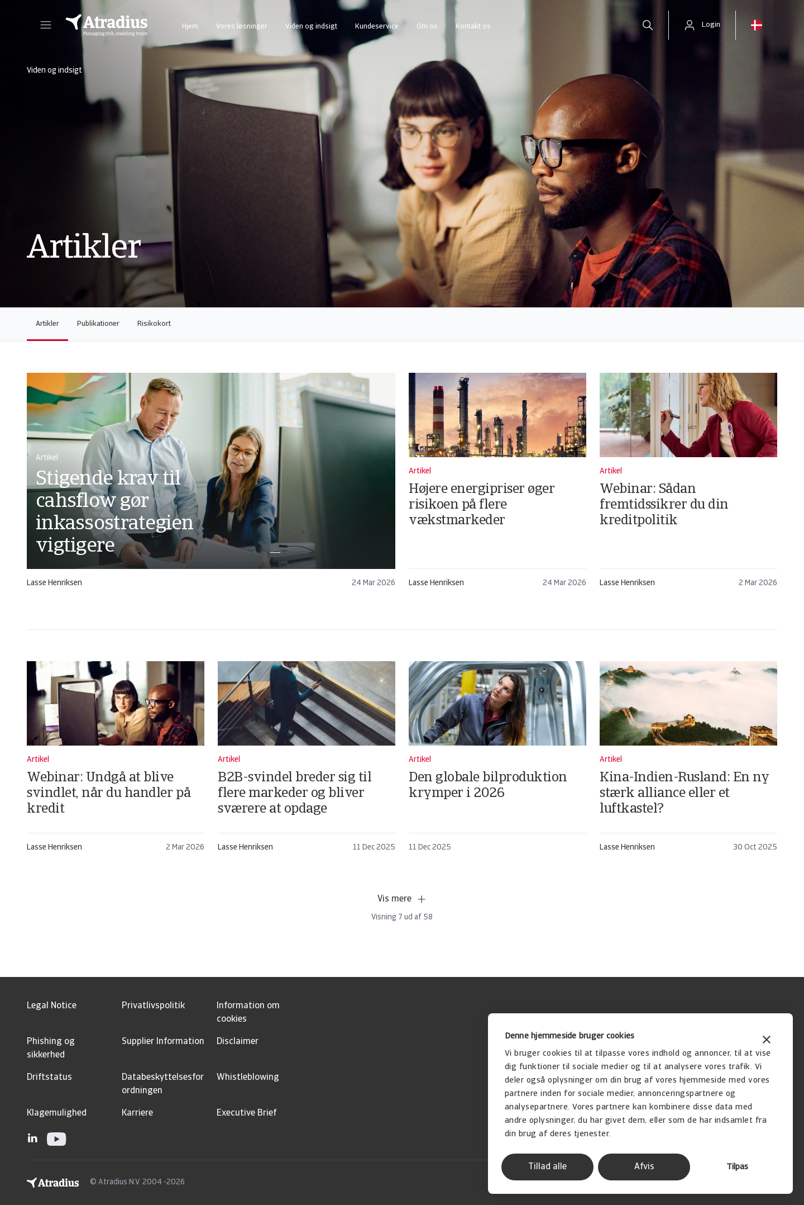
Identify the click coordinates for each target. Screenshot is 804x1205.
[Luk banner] (766, 1041)
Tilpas (737, 1167)
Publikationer (98, 324)
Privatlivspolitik (153, 1006)
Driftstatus (49, 1077)
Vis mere (402, 899)
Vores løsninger (241, 26)
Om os (427, 26)
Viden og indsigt (311, 26)
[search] (647, 25)
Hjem (190, 26)
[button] (46, 25)
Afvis (644, 1167)
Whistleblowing (248, 1077)
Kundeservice (377, 26)
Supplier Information (163, 1041)
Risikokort (154, 324)
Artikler (47, 324)
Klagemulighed (57, 1113)
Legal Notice (51, 1006)
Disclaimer (238, 1041)
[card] (211, 485)
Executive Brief (246, 1113)
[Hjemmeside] (107, 25)
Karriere (137, 1113)
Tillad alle (547, 1167)
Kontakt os (473, 26)
